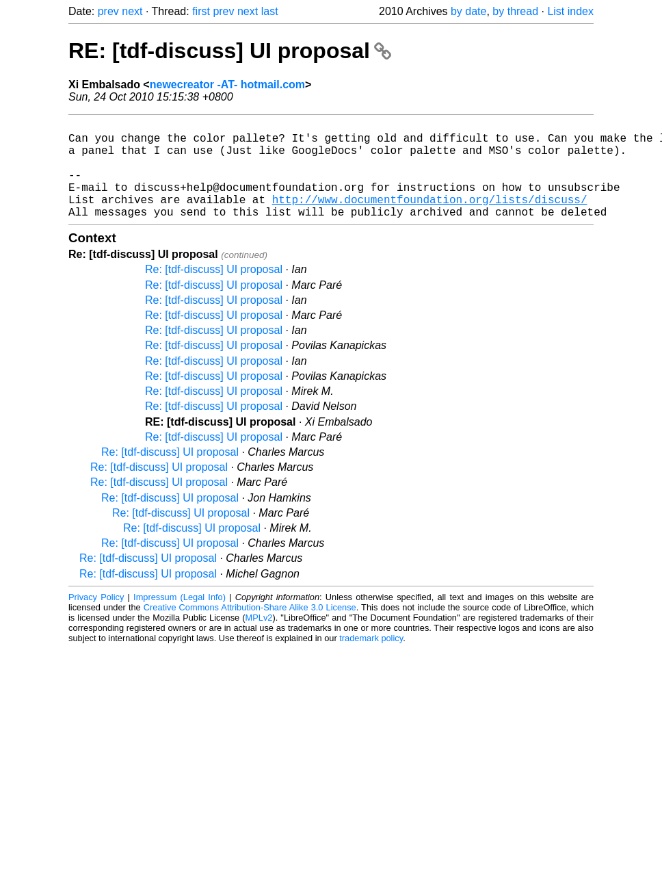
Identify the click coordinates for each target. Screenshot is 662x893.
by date (468, 11)
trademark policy (371, 660)
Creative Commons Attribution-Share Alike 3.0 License (250, 629)
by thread (515, 11)
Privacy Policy (96, 619)
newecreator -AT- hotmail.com (227, 84)
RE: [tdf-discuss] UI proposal (229, 50)
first (201, 11)
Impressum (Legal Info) (179, 619)
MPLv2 (259, 639)
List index (570, 11)
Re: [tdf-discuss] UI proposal (213, 291)
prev (108, 11)
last (269, 11)
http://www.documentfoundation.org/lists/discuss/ (429, 218)
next (132, 11)
